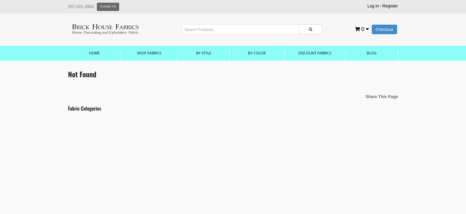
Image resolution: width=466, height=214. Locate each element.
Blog (372, 53)
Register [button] (390, 6)
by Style (203, 53)
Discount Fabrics (314, 53)
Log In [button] (373, 6)
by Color (257, 53)
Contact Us (108, 6)
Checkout (384, 29)
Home (94, 53)
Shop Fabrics (149, 53)
